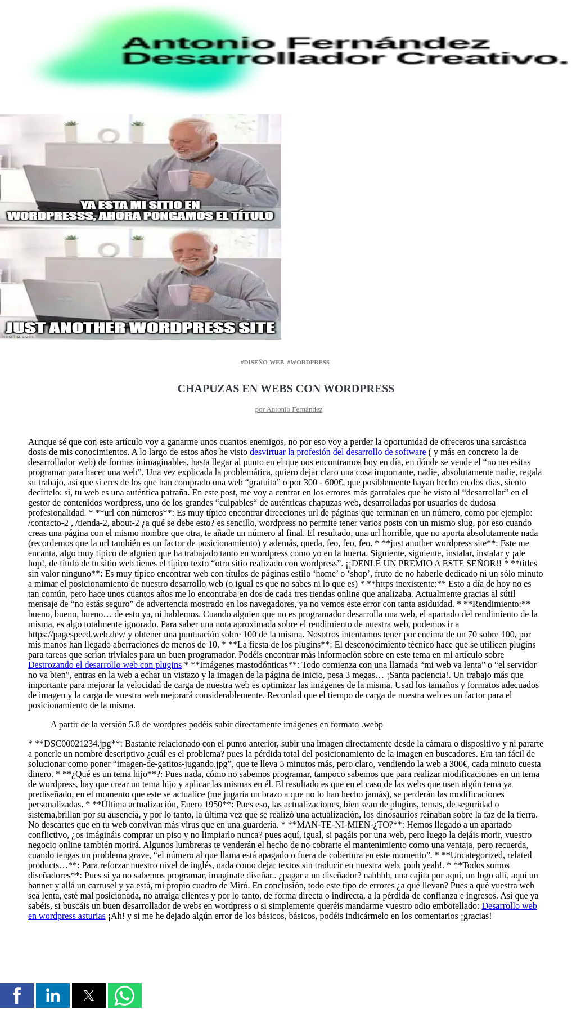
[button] (17, 995)
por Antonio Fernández (289, 409)
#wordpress (308, 362)
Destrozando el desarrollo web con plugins (105, 664)
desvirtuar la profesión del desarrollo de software (338, 452)
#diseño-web (262, 362)
